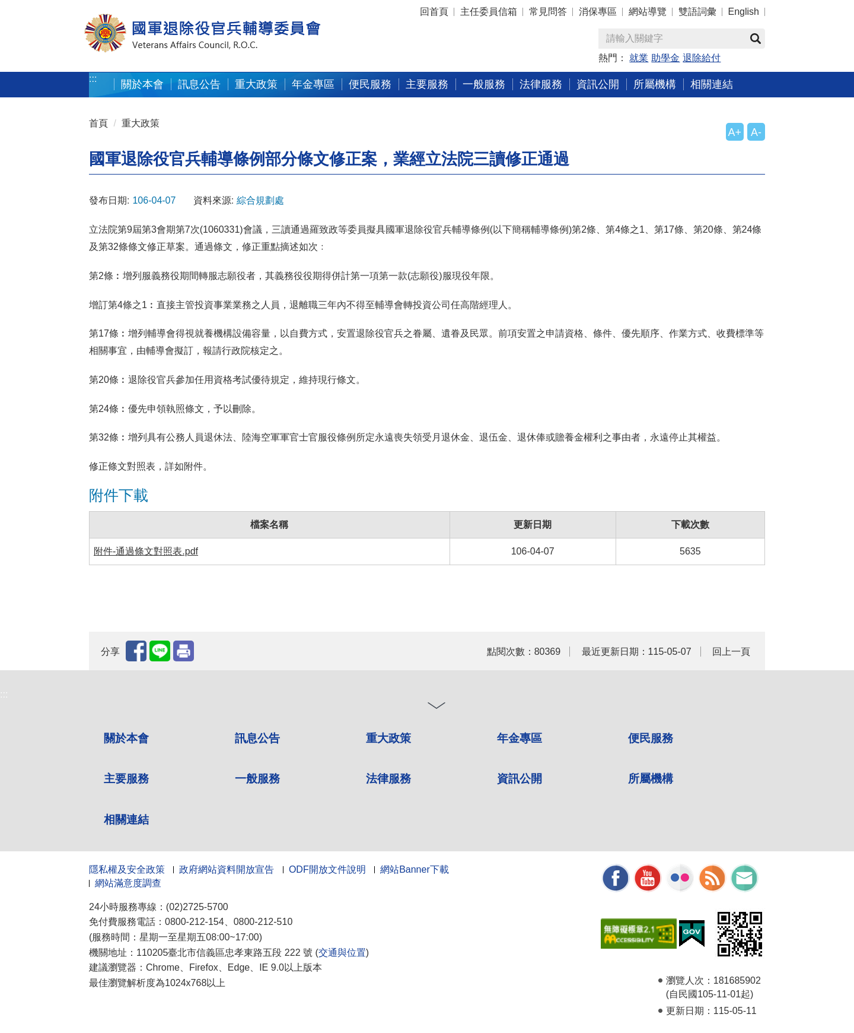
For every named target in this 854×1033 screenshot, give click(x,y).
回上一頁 (731, 652)
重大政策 (256, 84)
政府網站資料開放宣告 (226, 869)
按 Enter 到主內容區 (53, 8)
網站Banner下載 (414, 869)
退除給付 (702, 58)
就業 (638, 58)
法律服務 (388, 778)
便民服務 (650, 738)
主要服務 (126, 778)
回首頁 (434, 12)
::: (93, 79)
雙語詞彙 (697, 12)
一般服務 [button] (484, 84)
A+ (734, 132)
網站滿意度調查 (128, 883)
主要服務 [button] (427, 84)
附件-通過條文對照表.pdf (146, 551)
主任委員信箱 (488, 12)
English (743, 12)
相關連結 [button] (711, 84)
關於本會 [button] (142, 84)
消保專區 (598, 12)
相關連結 (126, 819)
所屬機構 (650, 778)
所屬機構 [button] (654, 84)
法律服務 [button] (541, 84)
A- (756, 132)
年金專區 (313, 84)
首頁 (98, 123)
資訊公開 (519, 778)
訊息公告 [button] (199, 84)
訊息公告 (257, 738)
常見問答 (548, 12)
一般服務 (257, 778)
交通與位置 (342, 953)
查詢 (755, 38)
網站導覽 (648, 12)
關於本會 (126, 738)
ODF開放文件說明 (327, 869)
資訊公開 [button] (597, 84)
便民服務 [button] (370, 84)
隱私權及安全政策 (127, 869)
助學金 (665, 58)
